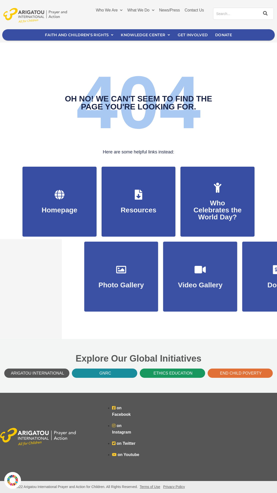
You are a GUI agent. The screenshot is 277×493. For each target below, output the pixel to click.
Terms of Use (150, 487)
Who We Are (109, 10)
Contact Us (194, 10)
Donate (223, 34)
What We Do (140, 10)
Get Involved (193, 34)
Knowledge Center (145, 34)
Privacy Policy (174, 487)
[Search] (265, 13)
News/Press (169, 10)
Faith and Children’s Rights (79, 34)
